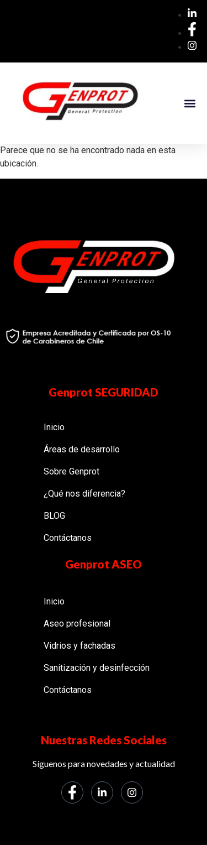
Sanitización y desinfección (97, 668)
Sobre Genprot (71, 471)
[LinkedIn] (102, 792)
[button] (190, 103)
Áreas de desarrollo (82, 449)
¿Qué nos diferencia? (84, 493)
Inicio (54, 427)
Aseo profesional (77, 623)
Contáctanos (68, 538)
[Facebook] (72, 792)
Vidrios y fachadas (79, 645)
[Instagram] (132, 792)
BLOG (54, 515)
